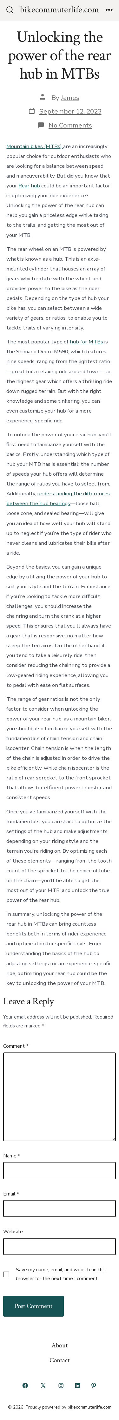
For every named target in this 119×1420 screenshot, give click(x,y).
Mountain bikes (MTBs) (34, 146)
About (59, 1345)
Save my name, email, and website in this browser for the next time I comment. (61, 1274)
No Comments (70, 125)
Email (11, 1193)
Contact (59, 1360)
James (70, 97)
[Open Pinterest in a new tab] (94, 1385)
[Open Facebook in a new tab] (25, 1385)
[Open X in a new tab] (43, 1385)
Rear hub (29, 185)
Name (11, 1155)
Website (13, 1231)
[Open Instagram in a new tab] (61, 1385)
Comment (15, 1046)
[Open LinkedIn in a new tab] (77, 1385)
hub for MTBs (86, 341)
